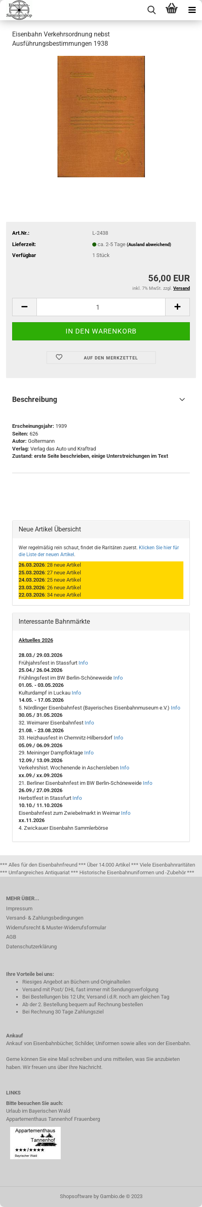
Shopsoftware (76, 1196)
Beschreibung (34, 399)
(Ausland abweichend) (149, 244)
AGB (11, 937)
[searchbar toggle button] (151, 10)
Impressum (19, 908)
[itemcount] (101, 307)
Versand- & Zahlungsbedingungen (44, 918)
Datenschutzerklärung (31, 947)
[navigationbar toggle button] (192, 10)
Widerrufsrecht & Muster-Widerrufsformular (56, 927)
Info (83, 663)
